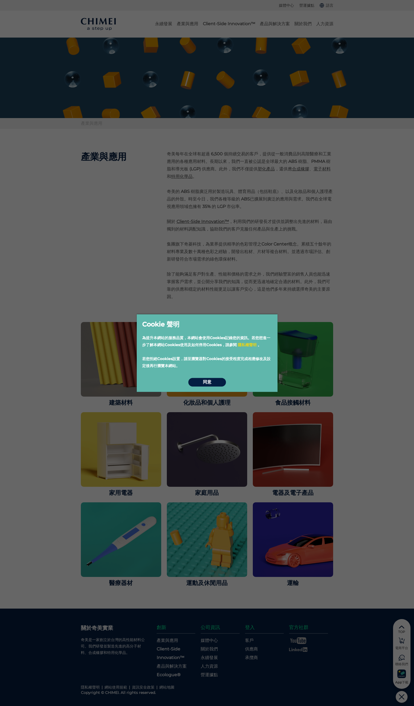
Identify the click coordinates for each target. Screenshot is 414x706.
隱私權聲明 (247, 344)
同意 (207, 382)
